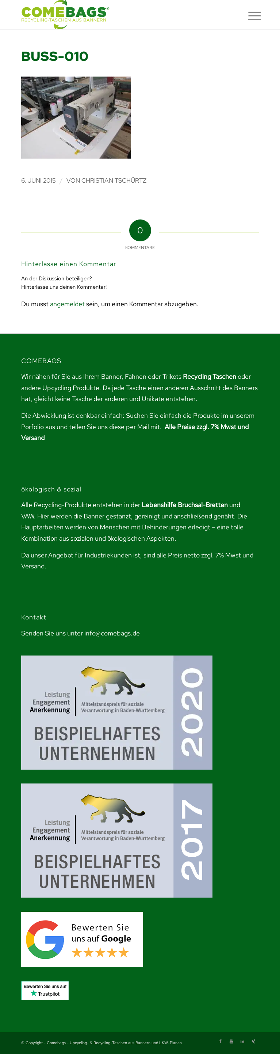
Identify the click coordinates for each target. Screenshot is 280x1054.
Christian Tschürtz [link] (113, 180)
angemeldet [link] (67, 304)
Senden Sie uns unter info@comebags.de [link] (80, 633)
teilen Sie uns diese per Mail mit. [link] (115, 427)
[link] (116, 14)
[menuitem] (249, 15)
